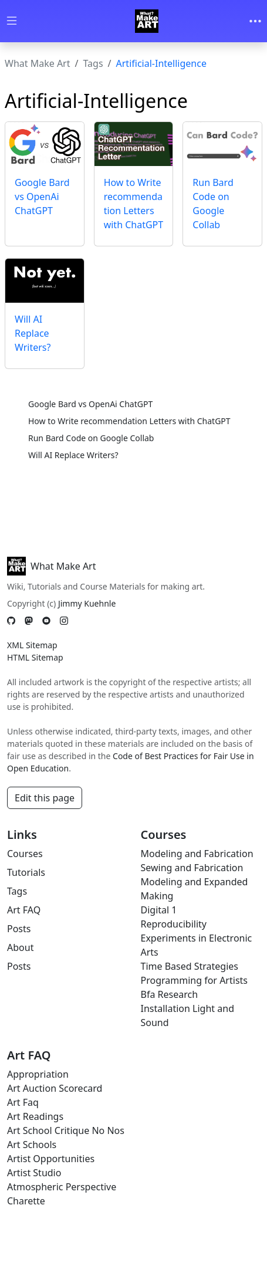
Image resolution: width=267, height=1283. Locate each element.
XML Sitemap (32, 645)
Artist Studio (34, 1172)
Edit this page (45, 797)
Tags (93, 63)
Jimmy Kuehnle (87, 603)
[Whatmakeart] (146, 21)
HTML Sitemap (35, 657)
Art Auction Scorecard (54, 1088)
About (20, 947)
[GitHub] (11, 620)
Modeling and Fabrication (197, 853)
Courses (25, 853)
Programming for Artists (194, 980)
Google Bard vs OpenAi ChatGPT (42, 196)
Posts (19, 928)
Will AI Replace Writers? (32, 333)
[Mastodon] (29, 620)
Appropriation (38, 1074)
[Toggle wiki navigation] (11, 21)
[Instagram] (64, 620)
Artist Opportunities (50, 1158)
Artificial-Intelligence (161, 63)
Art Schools (31, 1144)
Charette (26, 1200)
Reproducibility (174, 924)
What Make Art (37, 63)
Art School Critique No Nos (65, 1130)
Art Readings (35, 1116)
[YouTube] (46, 620)
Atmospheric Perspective (61, 1186)
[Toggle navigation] (255, 21)
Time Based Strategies (190, 966)
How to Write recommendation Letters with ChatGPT (129, 420)
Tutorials (26, 872)
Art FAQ (23, 909)
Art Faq (23, 1102)
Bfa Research (169, 994)
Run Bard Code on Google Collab (91, 438)
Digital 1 (159, 909)
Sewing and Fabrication (192, 867)
